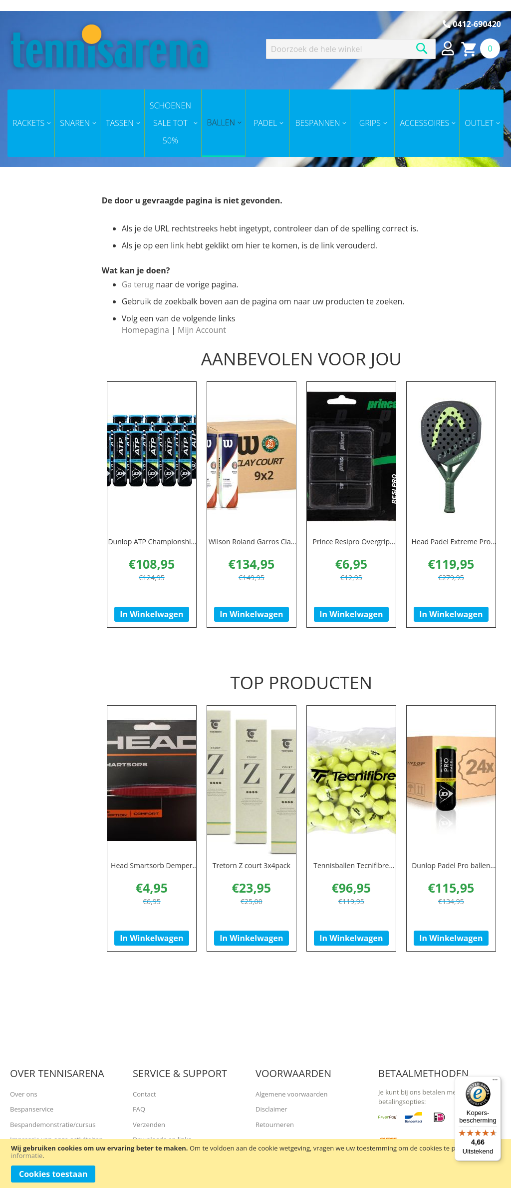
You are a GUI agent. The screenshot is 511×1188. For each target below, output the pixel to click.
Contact (144, 1094)
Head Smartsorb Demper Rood (151, 878)
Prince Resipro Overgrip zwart (351, 546)
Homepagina (145, 329)
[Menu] (495, 1082)
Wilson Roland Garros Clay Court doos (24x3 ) (251, 546)
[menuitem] (30, 123)
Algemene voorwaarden (291, 1094)
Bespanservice (31, 1109)
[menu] (255, 123)
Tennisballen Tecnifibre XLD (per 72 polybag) (351, 878)
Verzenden (149, 1124)
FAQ (139, 1109)
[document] (255, 1164)
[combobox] (351, 49)
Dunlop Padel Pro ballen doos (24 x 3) (451, 878)
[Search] (422, 48)
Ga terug (138, 284)
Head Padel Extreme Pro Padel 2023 (451, 546)
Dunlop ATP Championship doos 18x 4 (151, 546)
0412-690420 (472, 23)
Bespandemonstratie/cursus (52, 1124)
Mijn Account (202, 329)
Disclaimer (271, 1109)
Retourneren (275, 1124)
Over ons (23, 1094)
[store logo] (109, 45)
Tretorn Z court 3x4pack (251, 873)
